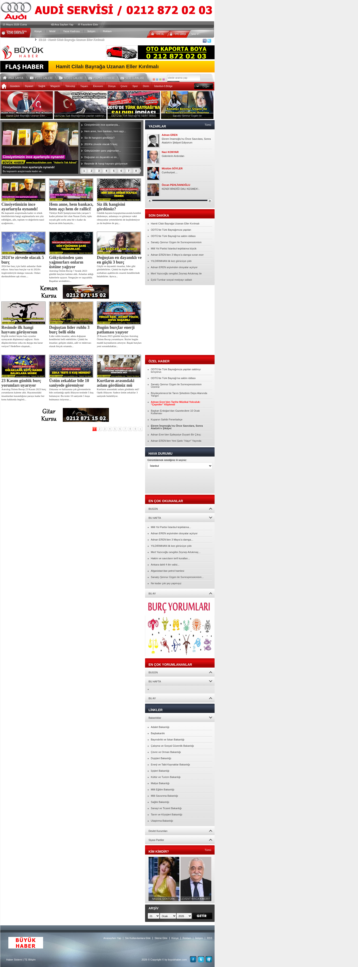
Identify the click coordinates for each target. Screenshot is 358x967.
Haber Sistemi (14, 959)
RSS (209, 938)
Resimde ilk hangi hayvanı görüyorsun (106, 163)
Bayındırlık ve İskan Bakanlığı (167, 739)
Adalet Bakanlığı (160, 727)
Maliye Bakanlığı (160, 783)
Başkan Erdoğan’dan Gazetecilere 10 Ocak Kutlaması (175, 412)
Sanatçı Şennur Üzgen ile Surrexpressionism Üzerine (176, 385)
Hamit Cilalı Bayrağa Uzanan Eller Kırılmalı (71, 39)
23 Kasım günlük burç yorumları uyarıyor (21, 383)
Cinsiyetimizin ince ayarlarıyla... (102, 124)
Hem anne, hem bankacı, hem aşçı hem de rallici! (71, 206)
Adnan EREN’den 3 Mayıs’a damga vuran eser (177, 254)
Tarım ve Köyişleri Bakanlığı (166, 814)
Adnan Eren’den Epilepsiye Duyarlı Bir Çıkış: (176, 434)
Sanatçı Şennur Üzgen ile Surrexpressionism (176, 242)
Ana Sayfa (14, 77)
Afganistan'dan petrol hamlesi (167, 570)
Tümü (208, 124)
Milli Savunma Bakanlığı (164, 795)
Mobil (52, 31)
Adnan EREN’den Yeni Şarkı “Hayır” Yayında (176, 440)
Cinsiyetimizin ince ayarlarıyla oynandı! (19, 206)
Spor (135, 86)
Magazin (55, 86)
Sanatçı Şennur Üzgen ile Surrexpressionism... (177, 577)
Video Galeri (74, 77)
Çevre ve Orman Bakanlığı (166, 752)
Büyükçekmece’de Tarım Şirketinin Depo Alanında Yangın (179, 394)
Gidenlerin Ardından (173, 156)
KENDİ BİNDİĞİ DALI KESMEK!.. (181, 188)
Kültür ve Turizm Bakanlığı (166, 777)
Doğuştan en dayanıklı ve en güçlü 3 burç (119, 259)
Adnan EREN (169, 135)
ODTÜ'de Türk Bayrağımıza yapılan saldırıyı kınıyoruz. (176, 370)
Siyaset (29, 86)
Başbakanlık (158, 733)
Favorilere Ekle (89, 24)
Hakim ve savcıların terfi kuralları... (170, 558)
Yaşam (84, 86)
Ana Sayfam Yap (63, 24)
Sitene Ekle (161, 938)
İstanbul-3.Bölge (163, 86)
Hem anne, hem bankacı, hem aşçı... (105, 131)
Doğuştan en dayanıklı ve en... (101, 157)
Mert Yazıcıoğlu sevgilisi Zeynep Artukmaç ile (176, 273)
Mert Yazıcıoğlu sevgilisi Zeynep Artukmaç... (176, 552)
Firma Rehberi (103, 77)
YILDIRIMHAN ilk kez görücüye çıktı (171, 261)
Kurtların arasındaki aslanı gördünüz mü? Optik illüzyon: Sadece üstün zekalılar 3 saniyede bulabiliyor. (118, 392)
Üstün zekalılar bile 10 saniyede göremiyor (69, 383)
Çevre (123, 86)
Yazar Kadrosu (71, 31)
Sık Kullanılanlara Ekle (138, 938)
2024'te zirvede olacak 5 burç (100, 144)
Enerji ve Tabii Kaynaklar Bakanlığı (170, 764)
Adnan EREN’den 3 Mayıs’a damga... (172, 539)
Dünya (111, 86)
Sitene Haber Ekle (16, 31)
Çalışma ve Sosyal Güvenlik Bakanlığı (172, 745)
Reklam (107, 31)
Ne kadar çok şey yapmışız (166, 583)
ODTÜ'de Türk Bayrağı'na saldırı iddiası (173, 236)
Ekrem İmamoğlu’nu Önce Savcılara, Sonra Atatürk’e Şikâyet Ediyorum (186, 140)
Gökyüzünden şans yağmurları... (102, 150)
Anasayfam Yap (112, 938)
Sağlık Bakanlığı (160, 802)
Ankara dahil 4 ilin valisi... (165, 564)
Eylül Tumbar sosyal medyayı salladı (171, 279)
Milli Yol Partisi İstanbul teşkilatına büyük (173, 248)
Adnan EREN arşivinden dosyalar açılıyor (174, 267)
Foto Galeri (44, 77)
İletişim (91, 31)
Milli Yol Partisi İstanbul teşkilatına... (171, 527)
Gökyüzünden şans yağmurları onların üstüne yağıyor (66, 262)
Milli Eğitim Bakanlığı (162, 789)
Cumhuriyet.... (169, 172)
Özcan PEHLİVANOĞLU (176, 185)
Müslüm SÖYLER (172, 168)
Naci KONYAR (170, 152)
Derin (146, 86)
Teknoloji (70, 86)
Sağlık (41, 86)
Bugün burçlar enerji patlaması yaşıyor (116, 329)
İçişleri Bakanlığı (160, 770)
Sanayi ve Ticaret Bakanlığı (166, 808)
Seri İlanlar (133, 77)
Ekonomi (98, 86)
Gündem (15, 86)
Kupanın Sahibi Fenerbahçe (166, 419)
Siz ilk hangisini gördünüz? (99, 137)
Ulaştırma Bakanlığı (162, 820)
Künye (38, 31)
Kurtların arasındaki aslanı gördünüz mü (115, 383)
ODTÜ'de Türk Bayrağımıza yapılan (171, 229)
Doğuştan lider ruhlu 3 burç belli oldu (69, 329)
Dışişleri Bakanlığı (161, 758)
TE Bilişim (30, 959)
